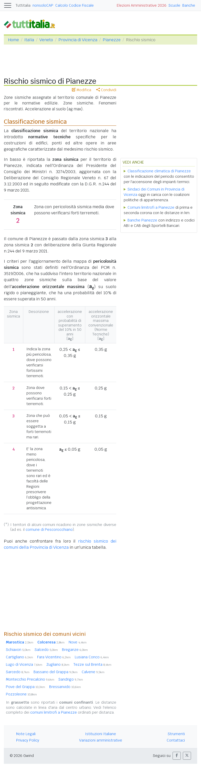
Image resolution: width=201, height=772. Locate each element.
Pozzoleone (21, 694)
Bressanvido (65, 686)
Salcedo (46, 649)
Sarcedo (17, 672)
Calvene (93, 672)
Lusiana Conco (92, 657)
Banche (188, 5)
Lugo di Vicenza (24, 664)
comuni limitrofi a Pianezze (53, 712)
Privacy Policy (27, 740)
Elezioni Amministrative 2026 (141, 5)
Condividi (106, 90)
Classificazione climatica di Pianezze (159, 171)
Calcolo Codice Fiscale (74, 5)
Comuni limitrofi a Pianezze (151, 207)
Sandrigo (70, 679)
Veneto (46, 40)
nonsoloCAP (43, 5)
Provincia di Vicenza (77, 40)
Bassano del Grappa (56, 672)
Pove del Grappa (25, 686)
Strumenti (176, 734)
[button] (177, 756)
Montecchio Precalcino (30, 679)
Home (13, 40)
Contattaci (176, 740)
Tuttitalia (23, 5)
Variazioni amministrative (100, 740)
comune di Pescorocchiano (49, 529)
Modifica (81, 90)
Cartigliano (19, 657)
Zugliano (57, 664)
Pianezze (112, 40)
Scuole (174, 5)
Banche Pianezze (142, 220)
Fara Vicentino (54, 657)
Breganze (75, 649)
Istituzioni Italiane (100, 734)
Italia (29, 40)
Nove (78, 642)
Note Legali (26, 734)
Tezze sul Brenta (92, 664)
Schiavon (18, 649)
